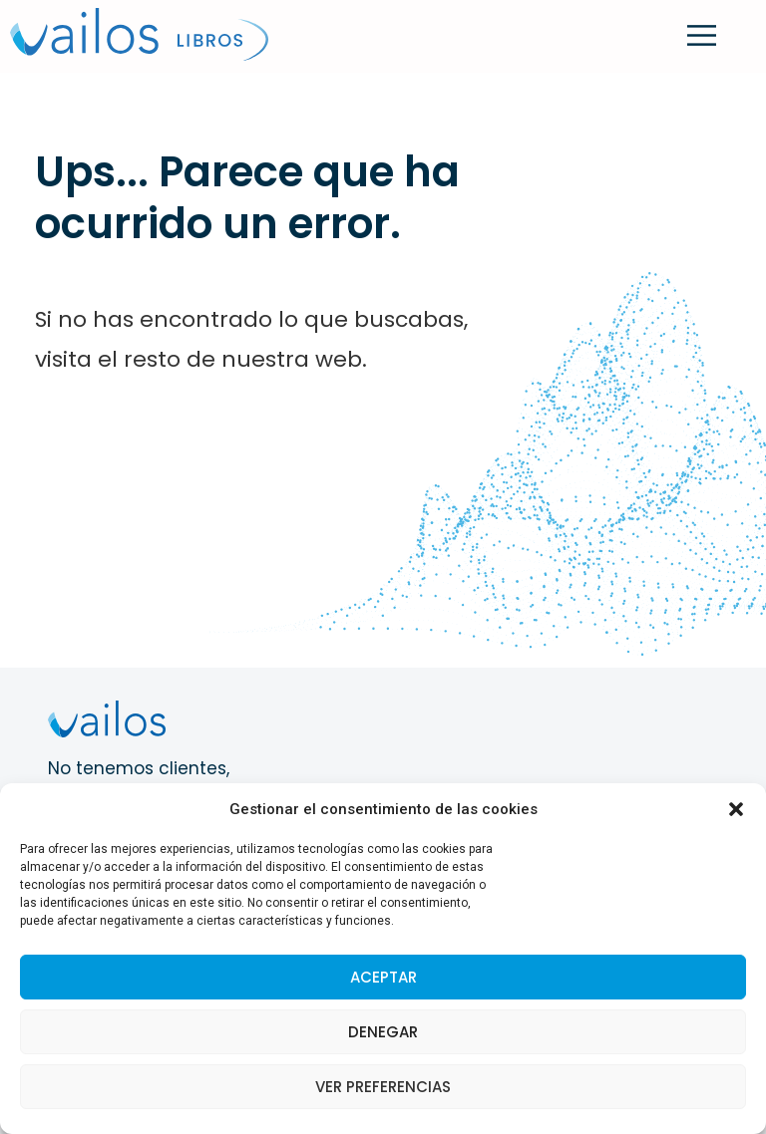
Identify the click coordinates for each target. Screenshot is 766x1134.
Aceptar (383, 977)
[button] (736, 809)
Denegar (383, 1031)
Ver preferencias (383, 1086)
